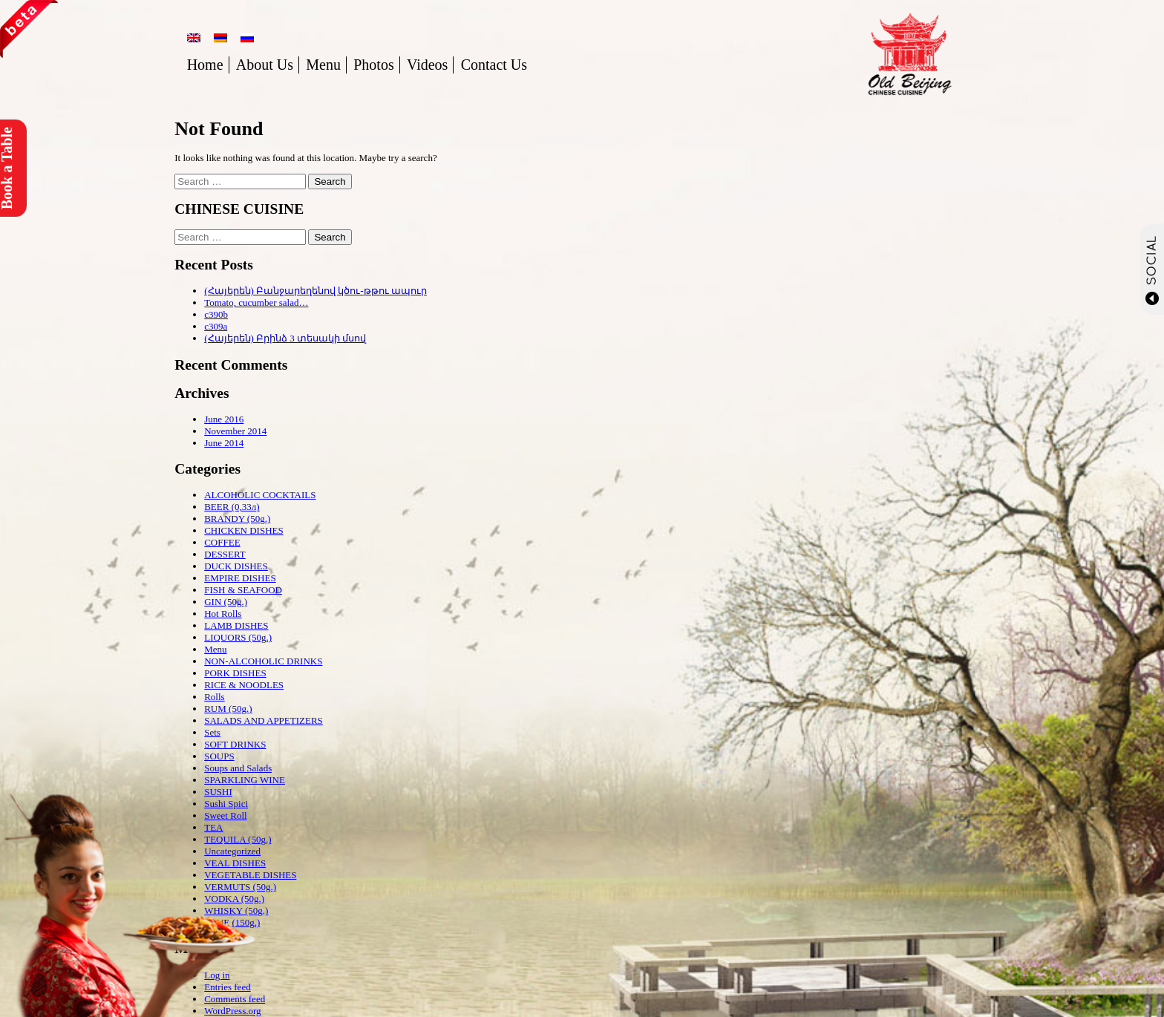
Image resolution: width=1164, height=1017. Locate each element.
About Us (264, 64)
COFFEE (222, 542)
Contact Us (494, 64)
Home (205, 64)
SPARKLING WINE (244, 779)
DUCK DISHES (236, 566)
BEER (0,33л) (231, 506)
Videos (427, 64)
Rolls (214, 696)
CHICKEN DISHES (244, 530)
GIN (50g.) (225, 601)
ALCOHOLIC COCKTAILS (259, 494)
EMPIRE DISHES (239, 577)
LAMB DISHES (236, 625)
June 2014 (223, 442)
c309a (215, 326)
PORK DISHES (235, 672)
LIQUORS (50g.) (238, 637)
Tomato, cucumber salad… (256, 302)
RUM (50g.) (228, 708)
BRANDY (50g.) (237, 518)
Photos (373, 64)
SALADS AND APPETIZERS (263, 720)
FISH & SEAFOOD (243, 589)
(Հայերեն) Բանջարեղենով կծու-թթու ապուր (315, 290)
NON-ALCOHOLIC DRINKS (263, 661)
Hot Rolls (222, 613)
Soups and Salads (238, 768)
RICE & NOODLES (244, 684)
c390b (216, 314)
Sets (212, 732)
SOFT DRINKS (235, 744)
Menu (323, 64)
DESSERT (225, 554)
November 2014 (235, 430)
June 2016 (223, 419)
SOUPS (219, 756)
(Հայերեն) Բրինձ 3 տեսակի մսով (285, 338)
